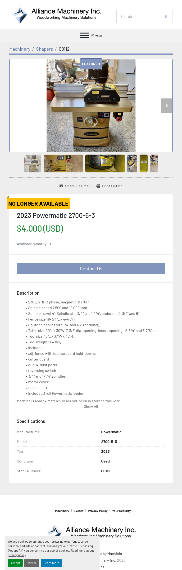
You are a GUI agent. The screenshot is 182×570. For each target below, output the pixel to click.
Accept (15, 563)
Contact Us (91, 268)
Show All (91, 406)
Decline (32, 563)
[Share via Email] (74, 185)
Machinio (114, 553)
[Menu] (84, 35)
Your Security (121, 511)
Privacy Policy (98, 511)
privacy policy (17, 555)
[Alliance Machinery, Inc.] (91, 532)
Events (78, 511)
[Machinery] (19, 49)
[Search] (142, 16)
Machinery (62, 511)
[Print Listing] (109, 185)
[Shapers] (44, 49)
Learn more (51, 563)
